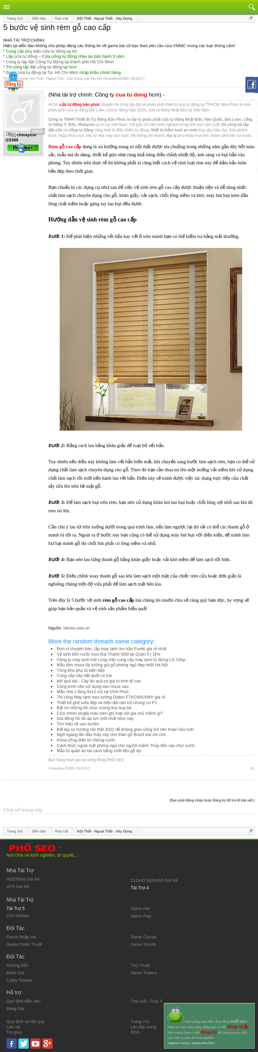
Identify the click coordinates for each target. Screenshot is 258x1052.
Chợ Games (17, 915)
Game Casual (143, 937)
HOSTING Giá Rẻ (23, 879)
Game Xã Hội (143, 944)
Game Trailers (144, 972)
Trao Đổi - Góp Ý (147, 1001)
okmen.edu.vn (76, 628)
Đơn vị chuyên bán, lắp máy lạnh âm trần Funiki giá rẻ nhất (111, 648)
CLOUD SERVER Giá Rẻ (154, 880)
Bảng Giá (15, 1008)
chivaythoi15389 (116, 78)
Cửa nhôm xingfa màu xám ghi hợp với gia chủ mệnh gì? (110, 713)
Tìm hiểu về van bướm (78, 723)
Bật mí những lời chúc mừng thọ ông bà (94, 707)
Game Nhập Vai (21, 937)
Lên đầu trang (143, 1027)
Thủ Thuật (140, 965)
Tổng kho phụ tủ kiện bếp (81, 670)
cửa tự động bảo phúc (79, 104)
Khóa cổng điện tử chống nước (86, 740)
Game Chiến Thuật (24, 944)
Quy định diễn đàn (23, 1001)
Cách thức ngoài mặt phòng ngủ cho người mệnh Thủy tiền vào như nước (126, 745)
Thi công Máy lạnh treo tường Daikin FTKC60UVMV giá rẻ (111, 697)
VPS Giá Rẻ (17, 886)
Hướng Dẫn (17, 965)
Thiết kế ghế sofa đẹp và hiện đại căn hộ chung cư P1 (107, 702)
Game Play (141, 916)
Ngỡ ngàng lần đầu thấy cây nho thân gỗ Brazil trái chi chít (111, 734)
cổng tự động (49, 67)
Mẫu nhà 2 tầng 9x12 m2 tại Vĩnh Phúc (93, 691)
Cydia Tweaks (19, 980)
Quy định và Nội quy (25, 1021)
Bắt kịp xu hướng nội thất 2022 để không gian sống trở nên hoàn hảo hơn (125, 729)
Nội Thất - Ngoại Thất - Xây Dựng (56, 78)
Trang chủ (140, 1021)
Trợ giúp (14, 1032)
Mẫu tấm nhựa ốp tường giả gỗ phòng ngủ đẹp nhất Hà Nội (112, 664)
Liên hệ (13, 1027)
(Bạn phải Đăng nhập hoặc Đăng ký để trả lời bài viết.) (212, 800)
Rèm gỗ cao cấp (64, 146)
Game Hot (140, 908)
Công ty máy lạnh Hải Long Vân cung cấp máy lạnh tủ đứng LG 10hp (121, 659)
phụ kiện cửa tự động (45, 51)
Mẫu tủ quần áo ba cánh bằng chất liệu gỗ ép (99, 750)
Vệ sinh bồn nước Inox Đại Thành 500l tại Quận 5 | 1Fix (108, 654)
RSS (135, 1032)
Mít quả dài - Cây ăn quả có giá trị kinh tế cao (99, 681)
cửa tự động (25, 56)
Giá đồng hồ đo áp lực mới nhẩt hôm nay (95, 718)
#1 (253, 768)
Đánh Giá (15, 972)
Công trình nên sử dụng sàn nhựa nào (93, 686)
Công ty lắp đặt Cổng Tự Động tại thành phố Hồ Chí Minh (60, 61)
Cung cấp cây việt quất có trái (84, 675)
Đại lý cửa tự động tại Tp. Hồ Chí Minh (42, 72)
